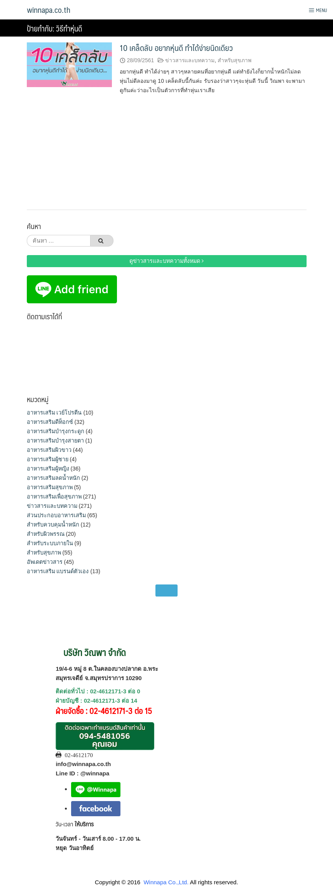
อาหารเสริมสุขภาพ (50, 487)
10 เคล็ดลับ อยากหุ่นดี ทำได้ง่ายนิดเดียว (176, 47)
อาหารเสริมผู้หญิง (48, 468)
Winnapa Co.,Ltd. (165, 882)
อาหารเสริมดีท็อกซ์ (50, 422)
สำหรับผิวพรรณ (46, 534)
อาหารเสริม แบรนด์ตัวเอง (58, 571)
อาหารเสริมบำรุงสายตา (55, 440)
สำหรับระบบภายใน (50, 543)
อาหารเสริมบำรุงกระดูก (55, 431)
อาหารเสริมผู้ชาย (47, 459)
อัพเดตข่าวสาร (45, 562)
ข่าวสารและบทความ (189, 60)
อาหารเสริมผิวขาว (49, 450)
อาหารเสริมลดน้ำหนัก (53, 478)
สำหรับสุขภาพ (234, 60)
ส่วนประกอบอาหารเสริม (56, 515)
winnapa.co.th (48, 9)
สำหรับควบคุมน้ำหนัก (53, 524)
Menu (318, 10)
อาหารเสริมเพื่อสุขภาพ (54, 496)
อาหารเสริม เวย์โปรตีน (54, 412)
